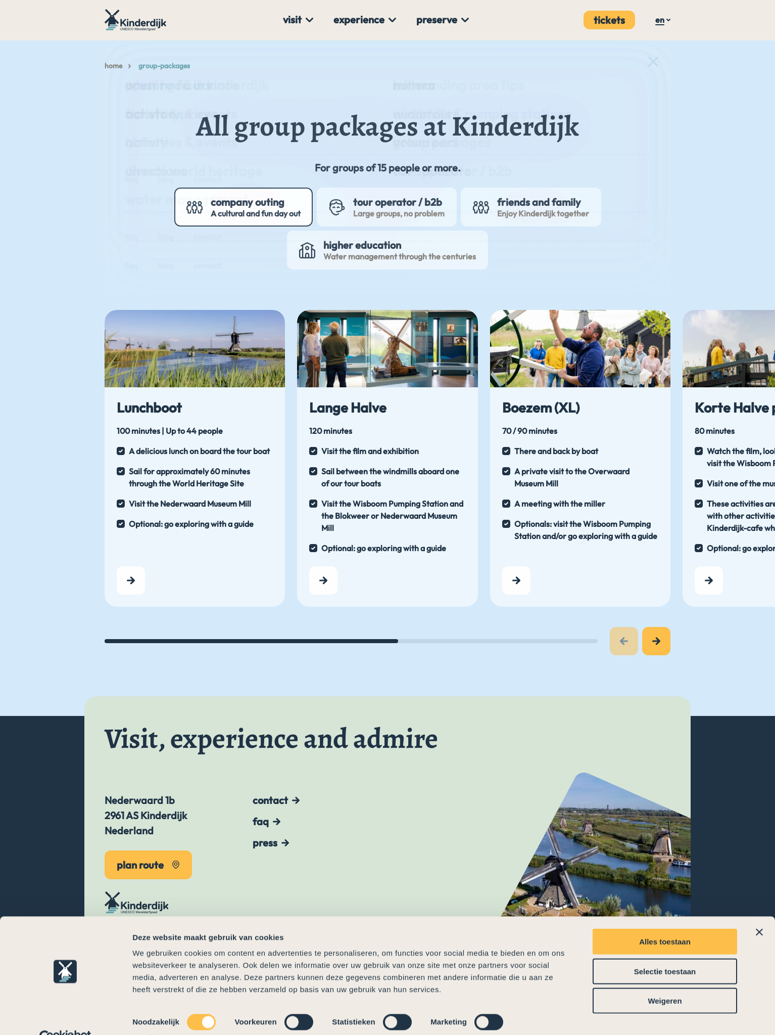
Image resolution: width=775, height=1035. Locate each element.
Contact (270, 800)
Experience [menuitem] (358, 19)
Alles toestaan (665, 919)
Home (113, 65)
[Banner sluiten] (759, 909)
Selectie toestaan (665, 948)
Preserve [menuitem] (436, 19)
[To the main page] (136, 20)
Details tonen (156, 1015)
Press (265, 842)
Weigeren (665, 978)
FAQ (261, 821)
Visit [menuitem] (292, 19)
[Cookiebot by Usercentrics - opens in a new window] (65, 1015)
